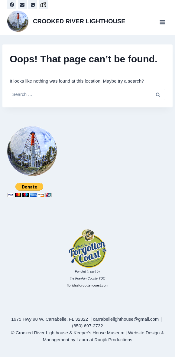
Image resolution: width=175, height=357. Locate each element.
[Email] (22, 4)
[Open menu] (162, 22)
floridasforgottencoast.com (88, 285)
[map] (43, 4)
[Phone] (32, 4)
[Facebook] (11, 4)
